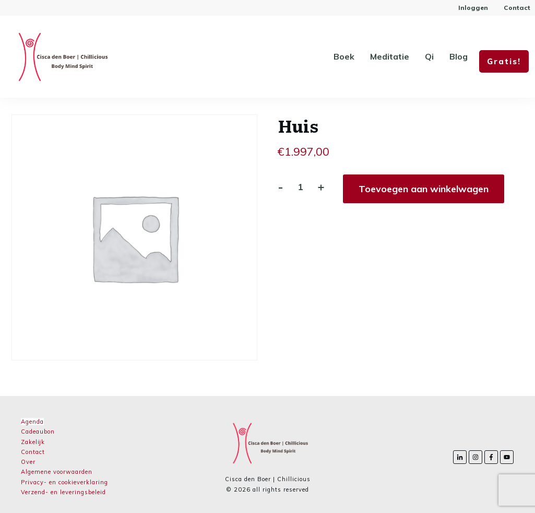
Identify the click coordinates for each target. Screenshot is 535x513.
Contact (33, 452)
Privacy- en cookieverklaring (64, 482)
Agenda (32, 421)
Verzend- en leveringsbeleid (63, 492)
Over (28, 461)
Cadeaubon (38, 431)
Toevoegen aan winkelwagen (424, 189)
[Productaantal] (300, 187)
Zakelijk (33, 442)
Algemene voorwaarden (56, 471)
